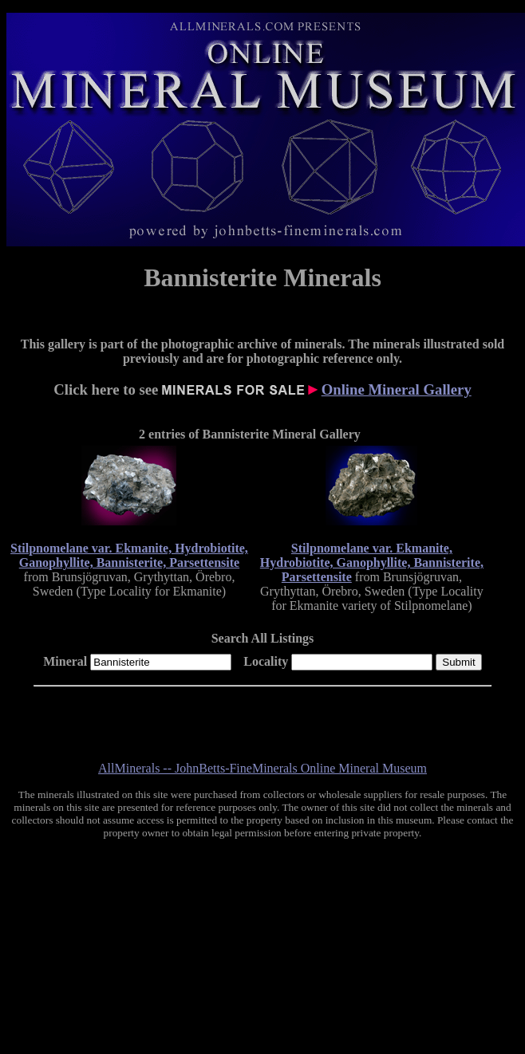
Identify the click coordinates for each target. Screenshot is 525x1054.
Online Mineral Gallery (397, 389)
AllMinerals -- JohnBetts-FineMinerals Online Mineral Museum (262, 768)
